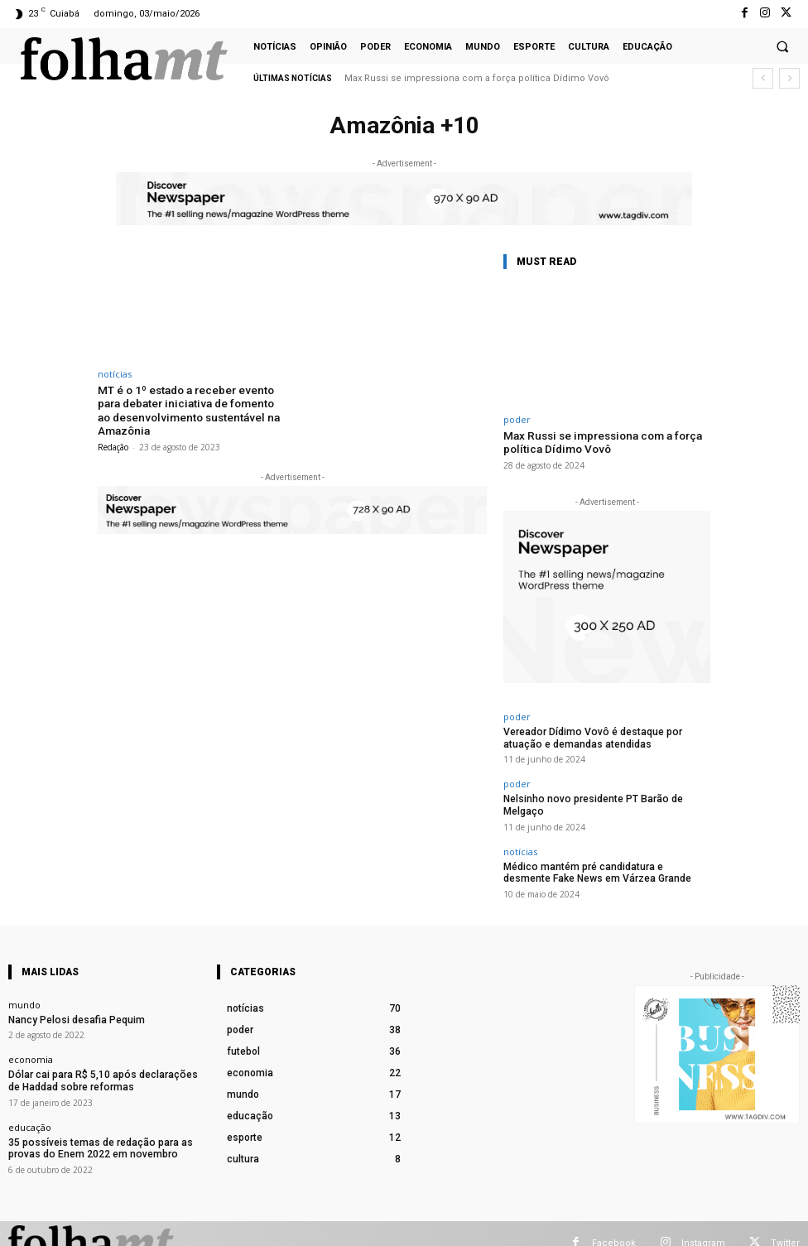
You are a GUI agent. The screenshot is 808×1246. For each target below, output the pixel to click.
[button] (782, 46)
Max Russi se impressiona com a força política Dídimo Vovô (476, 78)
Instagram (703, 1223)
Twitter (785, 1223)
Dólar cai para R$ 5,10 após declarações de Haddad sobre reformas (101, 1059)
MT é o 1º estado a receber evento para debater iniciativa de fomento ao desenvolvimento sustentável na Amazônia (190, 409)
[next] (789, 78)
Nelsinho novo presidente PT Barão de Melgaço (606, 795)
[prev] (763, 78)
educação (29, 1104)
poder (517, 419)
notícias (115, 373)
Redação (113, 444)
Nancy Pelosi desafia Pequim (70, 999)
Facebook (614, 1223)
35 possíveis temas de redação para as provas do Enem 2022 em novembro (90, 1124)
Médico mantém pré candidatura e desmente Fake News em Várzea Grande (598, 854)
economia (30, 1038)
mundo (24, 984)
